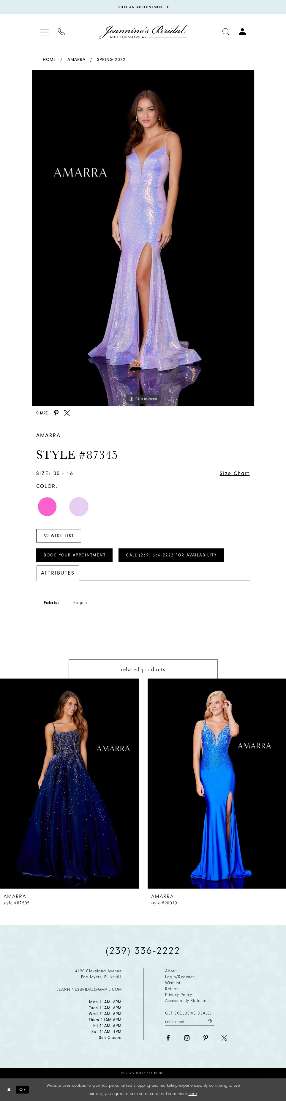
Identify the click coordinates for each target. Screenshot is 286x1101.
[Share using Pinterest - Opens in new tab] (56, 413)
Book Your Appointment (75, 555)
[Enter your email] (189, 1021)
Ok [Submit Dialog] (22, 1089)
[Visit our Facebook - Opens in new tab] (168, 1038)
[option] (143, 238)
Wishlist (172, 982)
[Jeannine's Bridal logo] (143, 32)
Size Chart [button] (235, 473)
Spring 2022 (111, 59)
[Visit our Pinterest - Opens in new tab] (206, 1038)
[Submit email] (210, 1021)
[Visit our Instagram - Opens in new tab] (187, 1038)
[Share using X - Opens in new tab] (67, 413)
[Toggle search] (226, 32)
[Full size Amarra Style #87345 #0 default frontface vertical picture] (143, 238)
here (193, 1093)
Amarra (76, 59)
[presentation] (69, 783)
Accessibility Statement (187, 1000)
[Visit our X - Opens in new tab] (224, 1038)
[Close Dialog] (9, 1090)
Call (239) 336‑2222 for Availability (171, 555)
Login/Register (179, 976)
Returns (172, 988)
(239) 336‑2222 (143, 951)
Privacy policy (178, 994)
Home (49, 59)
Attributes (58, 573)
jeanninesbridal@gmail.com (89, 989)
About (171, 971)
